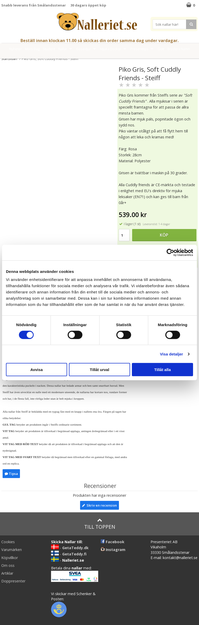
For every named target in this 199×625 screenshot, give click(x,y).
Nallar (65, 48)
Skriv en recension (99, 505)
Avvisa (36, 369)
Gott (161, 48)
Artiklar (7, 573)
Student (49, 48)
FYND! (113, 60)
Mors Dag (32, 48)
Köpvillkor (9, 557)
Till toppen (99, 524)
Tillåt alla (162, 369)
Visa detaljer (171, 354)
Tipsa (11, 473)
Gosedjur (86, 48)
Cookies (8, 541)
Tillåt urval (99, 369)
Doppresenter (13, 581)
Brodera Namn (178, 48)
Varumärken (93, 60)
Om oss (8, 565)
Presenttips (142, 48)
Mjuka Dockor (113, 48)
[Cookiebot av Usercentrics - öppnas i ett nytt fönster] (170, 252)
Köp (164, 235)
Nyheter (15, 48)
